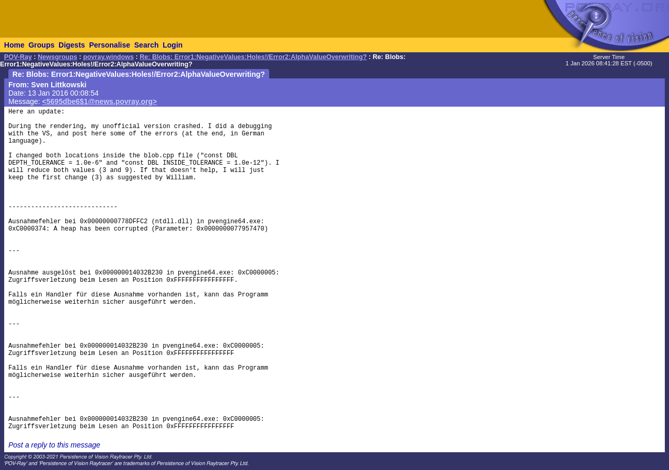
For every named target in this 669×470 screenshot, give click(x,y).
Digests (72, 45)
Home (14, 45)
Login (172, 45)
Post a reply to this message (54, 445)
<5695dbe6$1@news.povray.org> (99, 101)
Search (146, 45)
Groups (41, 45)
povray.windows (108, 57)
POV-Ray (18, 57)
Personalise (109, 45)
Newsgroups (57, 57)
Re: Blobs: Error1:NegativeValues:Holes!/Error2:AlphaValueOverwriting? (253, 57)
